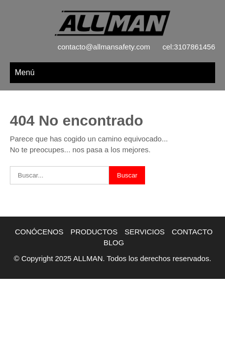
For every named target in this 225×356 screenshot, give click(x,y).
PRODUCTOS (94, 231)
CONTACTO (192, 231)
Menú (25, 72)
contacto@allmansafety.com (104, 47)
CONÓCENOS (39, 231)
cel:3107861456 (188, 47)
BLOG (114, 242)
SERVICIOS (144, 231)
